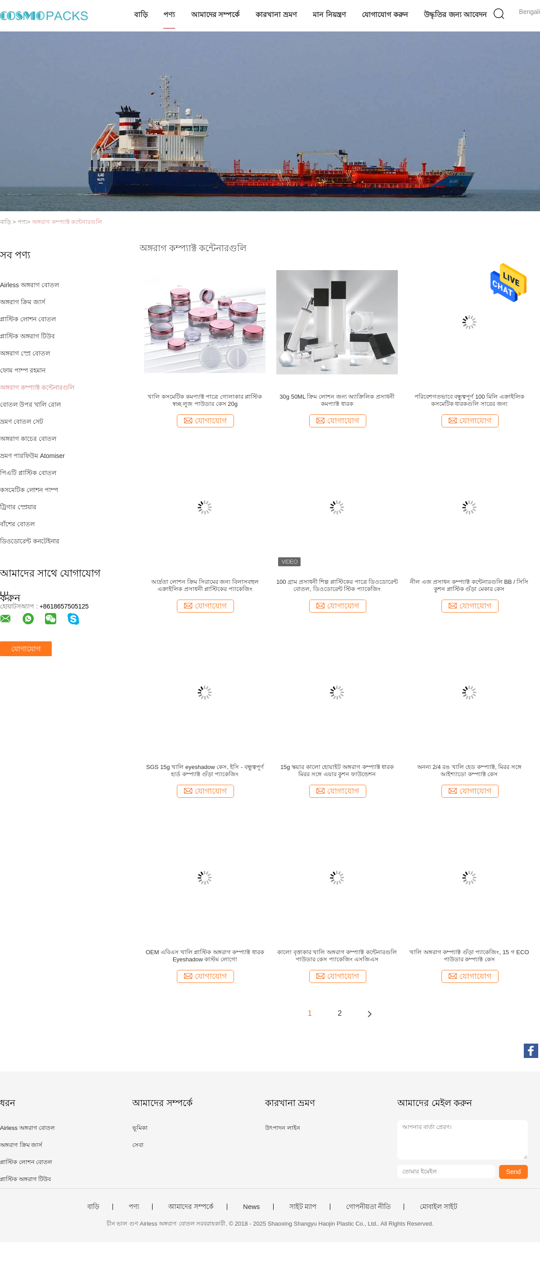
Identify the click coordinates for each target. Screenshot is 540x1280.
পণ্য (169, 14)
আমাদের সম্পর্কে (215, 14)
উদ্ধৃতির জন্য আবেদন (455, 14)
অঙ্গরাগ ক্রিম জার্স (22, 302)
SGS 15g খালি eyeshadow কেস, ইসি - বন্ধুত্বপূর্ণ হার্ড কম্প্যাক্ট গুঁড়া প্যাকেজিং (205, 771)
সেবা (138, 1145)
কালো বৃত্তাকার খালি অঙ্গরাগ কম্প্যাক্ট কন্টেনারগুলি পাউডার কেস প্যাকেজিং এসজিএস (337, 956)
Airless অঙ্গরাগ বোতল (29, 285)
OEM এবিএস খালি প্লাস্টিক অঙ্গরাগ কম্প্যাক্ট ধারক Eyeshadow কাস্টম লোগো (205, 956)
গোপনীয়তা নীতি (368, 1207)
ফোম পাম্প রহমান (22, 370)
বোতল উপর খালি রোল (30, 404)
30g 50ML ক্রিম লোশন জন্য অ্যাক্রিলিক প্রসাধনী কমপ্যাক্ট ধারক (336, 400)
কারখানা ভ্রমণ (276, 14)
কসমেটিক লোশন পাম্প (29, 489)
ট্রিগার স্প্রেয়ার (18, 507)
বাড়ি (141, 14)
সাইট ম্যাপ (302, 1207)
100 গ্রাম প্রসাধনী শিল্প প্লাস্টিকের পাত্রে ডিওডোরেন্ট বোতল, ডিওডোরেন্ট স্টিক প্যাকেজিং (337, 585)
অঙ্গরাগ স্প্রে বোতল (25, 353)
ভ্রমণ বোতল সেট (21, 421)
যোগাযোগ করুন (385, 14)
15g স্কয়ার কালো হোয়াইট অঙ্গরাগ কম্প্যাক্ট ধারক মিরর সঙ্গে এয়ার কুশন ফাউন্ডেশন (337, 771)
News (251, 1207)
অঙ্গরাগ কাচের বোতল (28, 438)
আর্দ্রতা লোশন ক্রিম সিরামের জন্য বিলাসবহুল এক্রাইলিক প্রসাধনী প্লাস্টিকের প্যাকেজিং (205, 585)
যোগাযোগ (25, 649)
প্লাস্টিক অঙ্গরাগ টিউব (27, 336)
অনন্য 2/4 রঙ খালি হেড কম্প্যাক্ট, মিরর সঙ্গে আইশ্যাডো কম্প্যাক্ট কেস (469, 771)
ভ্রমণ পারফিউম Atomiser (32, 455)
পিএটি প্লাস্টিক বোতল (28, 472)
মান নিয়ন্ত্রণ (329, 14)
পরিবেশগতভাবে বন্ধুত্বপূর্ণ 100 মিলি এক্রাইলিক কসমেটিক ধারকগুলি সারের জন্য (469, 400)
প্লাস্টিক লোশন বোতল (28, 319)
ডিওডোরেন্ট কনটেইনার (29, 541)
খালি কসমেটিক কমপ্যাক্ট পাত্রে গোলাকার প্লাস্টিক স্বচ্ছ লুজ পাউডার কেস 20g (205, 400)
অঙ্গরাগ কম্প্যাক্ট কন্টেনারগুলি (67, 221)
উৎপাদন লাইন (282, 1127)
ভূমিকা (140, 1127)
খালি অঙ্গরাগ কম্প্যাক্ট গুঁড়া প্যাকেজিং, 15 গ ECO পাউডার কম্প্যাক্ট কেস (469, 956)
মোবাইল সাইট (438, 1207)
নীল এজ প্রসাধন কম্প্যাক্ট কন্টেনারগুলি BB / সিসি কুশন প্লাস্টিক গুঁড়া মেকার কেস (469, 585)
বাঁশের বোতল (17, 524)
